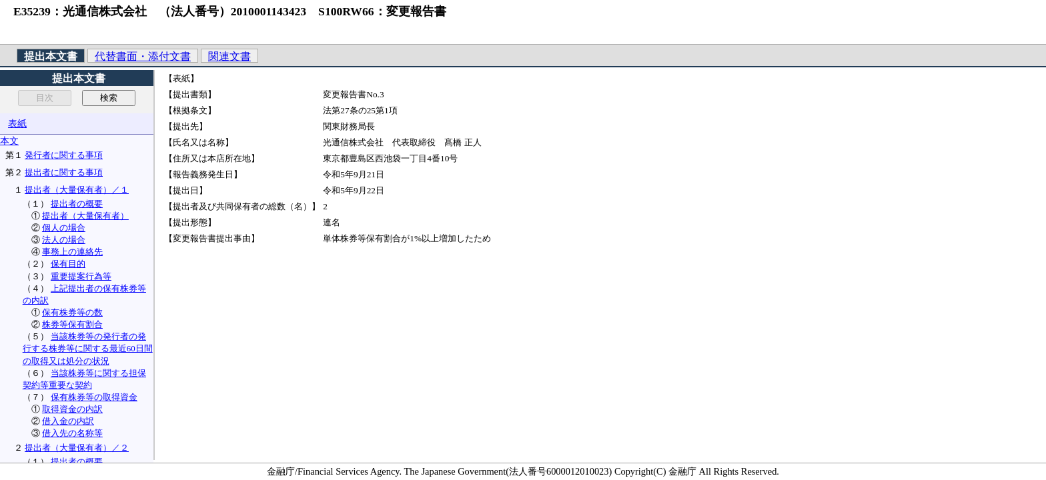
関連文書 (229, 56)
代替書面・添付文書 (143, 56)
